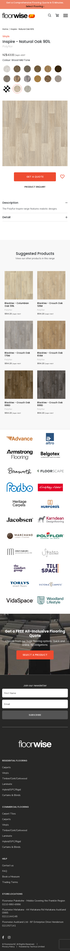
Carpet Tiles (9, 813)
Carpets (6, 767)
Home (5, 29)
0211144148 (9, 916)
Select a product (35, 655)
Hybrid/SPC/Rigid (11, 789)
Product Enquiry (35, 186)
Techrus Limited (37, 946)
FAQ (4, 871)
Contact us (8, 865)
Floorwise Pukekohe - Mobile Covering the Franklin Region (33, 900)
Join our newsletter (35, 685)
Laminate (7, 784)
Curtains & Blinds (11, 795)
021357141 (9, 925)
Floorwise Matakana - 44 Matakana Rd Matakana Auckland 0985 (34, 911)
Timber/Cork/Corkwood (14, 778)
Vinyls (5, 773)
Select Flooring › (35, 6)
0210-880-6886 (11, 904)
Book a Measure (11, 876)
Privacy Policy (8, 946)
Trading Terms (10, 882)
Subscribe (35, 714)
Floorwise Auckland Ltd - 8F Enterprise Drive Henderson (32, 922)
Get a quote (35, 177)
